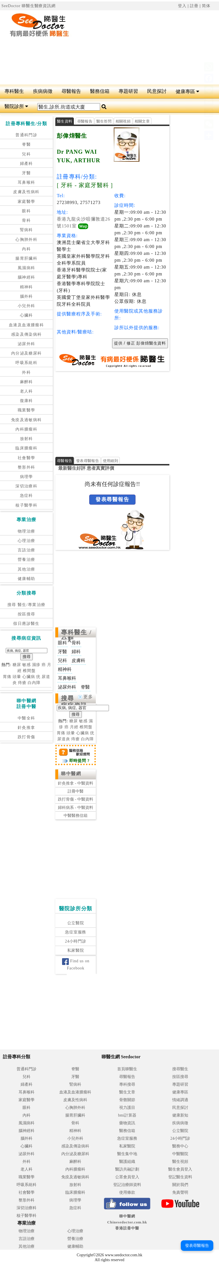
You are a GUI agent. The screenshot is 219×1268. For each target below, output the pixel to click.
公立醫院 (75, 923)
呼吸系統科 (26, 363)
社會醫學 (26, 458)
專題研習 (128, 91)
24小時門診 (75, 941)
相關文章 (142, 121)
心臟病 (28, 677)
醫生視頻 (180, 1161)
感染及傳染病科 (26, 334)
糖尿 (17, 665)
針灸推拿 (26, 727)
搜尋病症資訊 (74, 702)
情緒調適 (180, 1100)
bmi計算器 (127, 1115)
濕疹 (36, 665)
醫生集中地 (127, 1154)
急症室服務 (75, 932)
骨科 (26, 220)
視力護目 (127, 1107)
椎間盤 (29, 671)
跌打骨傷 (26, 737)
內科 (26, 249)
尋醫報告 (71, 91)
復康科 (26, 401)
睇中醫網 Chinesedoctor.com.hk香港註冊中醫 (127, 1222)
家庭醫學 (26, 201)
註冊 (194, 6)
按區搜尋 (26, 614)
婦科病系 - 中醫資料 (75, 807)
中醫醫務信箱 (76, 815)
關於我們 (180, 1185)
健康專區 (187, 91)
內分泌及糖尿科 (26, 353)
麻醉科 (26, 382)
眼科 (26, 211)
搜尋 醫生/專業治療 (26, 605)
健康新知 (180, 1115)
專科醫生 (14, 91)
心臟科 (26, 315)
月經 (74, 727)
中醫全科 (26, 718)
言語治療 (26, 550)
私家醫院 (75, 950)
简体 (206, 6)
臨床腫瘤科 (26, 448)
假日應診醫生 (26, 623)
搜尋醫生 (180, 1069)
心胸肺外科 (26, 239)
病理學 (26, 477)
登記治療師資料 (127, 1185)
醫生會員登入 (180, 1169)
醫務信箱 (100, 91)
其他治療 (26, 569)
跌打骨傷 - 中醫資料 (75, 799)
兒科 (26, 154)
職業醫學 (26, 410)
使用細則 (110, 461)
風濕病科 (26, 268)
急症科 (26, 495)
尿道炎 (63, 739)
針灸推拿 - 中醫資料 (75, 783)
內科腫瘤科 (26, 429)
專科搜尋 (127, 1084)
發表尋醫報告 (87, 461)
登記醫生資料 (180, 1177)
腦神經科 (26, 277)
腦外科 (26, 296)
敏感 (26, 665)
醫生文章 (127, 1092)
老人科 (26, 391)
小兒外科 (26, 306)
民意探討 (157, 91)
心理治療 (26, 541)
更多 (85, 696)
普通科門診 (26, 135)
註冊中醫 (76, 791)
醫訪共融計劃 (127, 1169)
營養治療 (26, 559)
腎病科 (26, 230)
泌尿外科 (26, 344)
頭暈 (17, 677)
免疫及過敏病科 (26, 420)
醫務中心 (180, 1146)
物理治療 (26, 531)
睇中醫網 (71, 773)
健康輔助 (26, 579)
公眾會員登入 (127, 1177)
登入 (182, 6)
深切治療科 (26, 486)
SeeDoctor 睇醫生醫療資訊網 (28, 6)
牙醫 (26, 173)
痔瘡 (22, 683)
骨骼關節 (127, 1100)
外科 (26, 372)
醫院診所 (16, 106)
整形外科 (26, 467)
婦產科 (26, 163)
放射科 (26, 439)
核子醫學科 (26, 505)
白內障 (34, 683)
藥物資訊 (127, 1123)
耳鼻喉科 (26, 182)
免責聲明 (180, 1192)
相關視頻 (123, 121)
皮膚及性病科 (26, 192)
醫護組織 (127, 1161)
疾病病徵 (42, 91)
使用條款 (127, 1192)
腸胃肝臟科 (26, 258)
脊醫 (26, 144)
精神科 (26, 287)
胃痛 (7, 677)
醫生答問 (103, 121)
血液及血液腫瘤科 (26, 325)
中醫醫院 (180, 1154)
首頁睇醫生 (127, 1069)
